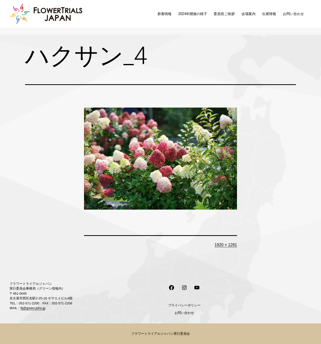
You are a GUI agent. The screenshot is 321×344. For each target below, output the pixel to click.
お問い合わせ (293, 14)
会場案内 (249, 14)
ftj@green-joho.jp (33, 308)
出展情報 (269, 14)
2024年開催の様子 (192, 14)
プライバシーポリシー (184, 305)
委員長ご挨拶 (224, 14)
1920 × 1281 (226, 245)
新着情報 (164, 14)
